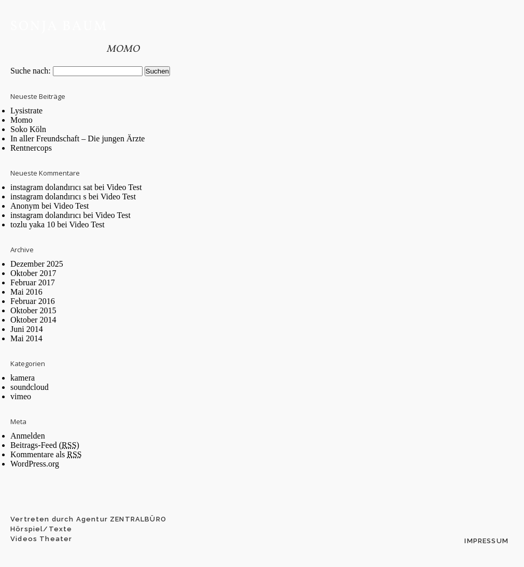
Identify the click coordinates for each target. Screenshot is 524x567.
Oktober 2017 (33, 273)
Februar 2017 (32, 282)
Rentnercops (31, 147)
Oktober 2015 (33, 310)
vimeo (20, 396)
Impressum (486, 541)
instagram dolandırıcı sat (51, 187)
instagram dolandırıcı (45, 215)
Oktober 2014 (33, 319)
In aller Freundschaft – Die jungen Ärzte (77, 138)
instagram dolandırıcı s (48, 196)
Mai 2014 (26, 338)
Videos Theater (41, 539)
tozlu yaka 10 (32, 224)
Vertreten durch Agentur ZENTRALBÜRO (88, 519)
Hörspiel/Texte (41, 529)
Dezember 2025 (36, 263)
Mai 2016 (26, 291)
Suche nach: (30, 70)
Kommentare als (46, 454)
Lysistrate (26, 110)
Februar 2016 (32, 301)
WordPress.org (34, 463)
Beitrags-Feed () (44, 445)
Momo (122, 49)
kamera (22, 377)
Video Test (123, 187)
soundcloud (29, 387)
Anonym (24, 205)
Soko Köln (28, 129)
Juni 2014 (26, 329)
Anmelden (27, 435)
